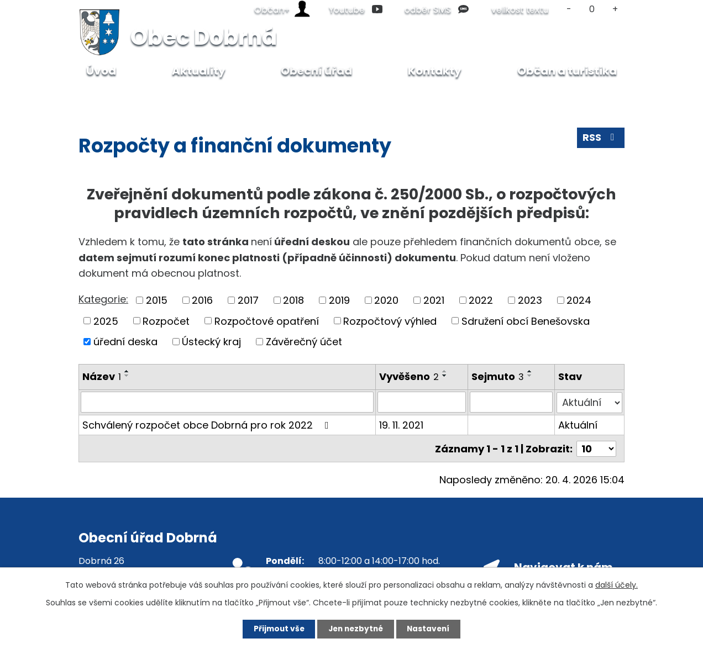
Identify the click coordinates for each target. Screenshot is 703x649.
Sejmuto (498, 376)
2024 (578, 300)
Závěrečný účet (304, 342)
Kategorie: (103, 299)
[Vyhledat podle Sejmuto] (511, 402)
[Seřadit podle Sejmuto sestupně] (530, 375)
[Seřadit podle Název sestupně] (127, 375)
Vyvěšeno (409, 376)
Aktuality (198, 70)
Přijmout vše (275, 628)
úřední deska (125, 342)
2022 (481, 300)
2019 (339, 300)
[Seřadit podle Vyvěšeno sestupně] (445, 375)
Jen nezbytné (356, 628)
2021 (433, 300)
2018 (293, 300)
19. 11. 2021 (402, 424)
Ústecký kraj (211, 342)
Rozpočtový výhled (390, 321)
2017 (248, 300)
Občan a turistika (567, 70)
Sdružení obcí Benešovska (525, 321)
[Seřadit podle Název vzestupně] (127, 371)
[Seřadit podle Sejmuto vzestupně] (530, 371)
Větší (615, 9)
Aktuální (577, 424)
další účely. (616, 584)
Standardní (592, 9)
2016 (202, 300)
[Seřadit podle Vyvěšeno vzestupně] (445, 371)
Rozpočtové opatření (266, 321)
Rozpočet (166, 321)
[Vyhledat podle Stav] (589, 402)
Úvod (104, 97)
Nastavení (432, 628)
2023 (530, 300)
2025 (105, 321)
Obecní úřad (158, 97)
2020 (386, 300)
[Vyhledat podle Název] (227, 402)
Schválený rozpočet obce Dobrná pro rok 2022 (207, 424)
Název (101, 376)
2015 (156, 300)
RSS (601, 139)
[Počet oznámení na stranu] (596, 448)
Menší (569, 9)
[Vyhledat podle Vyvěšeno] (422, 402)
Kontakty (434, 70)
